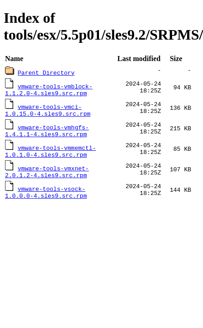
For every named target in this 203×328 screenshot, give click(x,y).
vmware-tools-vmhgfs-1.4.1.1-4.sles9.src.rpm (47, 134)
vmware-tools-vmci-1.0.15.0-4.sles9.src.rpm (47, 112)
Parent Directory (46, 72)
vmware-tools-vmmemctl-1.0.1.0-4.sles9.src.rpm (50, 156)
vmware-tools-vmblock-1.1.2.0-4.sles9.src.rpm (49, 90)
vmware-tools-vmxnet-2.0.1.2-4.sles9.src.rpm (47, 177)
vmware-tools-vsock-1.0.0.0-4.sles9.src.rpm (46, 199)
